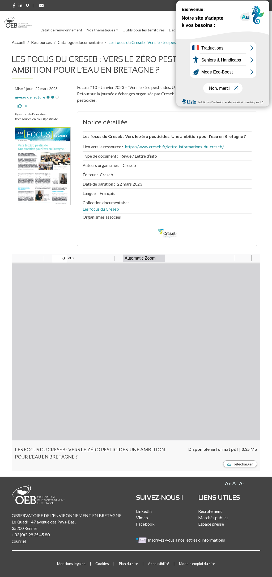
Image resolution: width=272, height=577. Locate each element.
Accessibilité (158, 563)
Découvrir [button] (177, 30)
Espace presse (211, 523)
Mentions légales (71, 563)
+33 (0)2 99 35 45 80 (31, 534)
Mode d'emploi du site (197, 563)
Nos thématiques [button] (101, 30)
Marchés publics (213, 517)
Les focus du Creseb (101, 208)
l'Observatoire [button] (236, 30)
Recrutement (210, 511)
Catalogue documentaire (80, 42)
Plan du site (128, 563)
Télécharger (243, 464)
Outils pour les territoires (143, 30)
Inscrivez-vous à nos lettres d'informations (181, 539)
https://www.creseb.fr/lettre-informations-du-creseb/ (174, 146)
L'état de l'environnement (61, 30)
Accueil (18, 42)
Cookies (102, 563)
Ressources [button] (202, 30)
